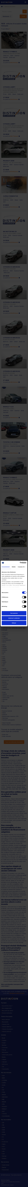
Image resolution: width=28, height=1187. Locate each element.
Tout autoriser (14, 613)
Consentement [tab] (6, 566)
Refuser (14, 623)
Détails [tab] (14, 566)
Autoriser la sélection (14, 618)
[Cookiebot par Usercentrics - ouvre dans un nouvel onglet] (20, 563)
